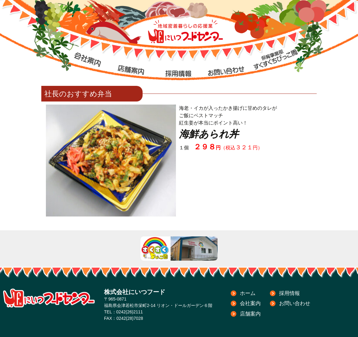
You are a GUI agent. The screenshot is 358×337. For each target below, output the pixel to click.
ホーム (247, 293)
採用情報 (289, 293)
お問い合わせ (294, 303)
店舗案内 (250, 314)
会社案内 (250, 303)
